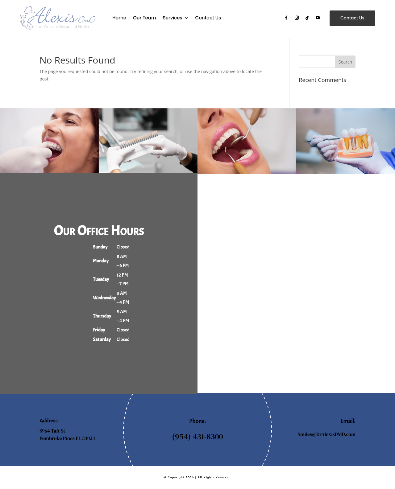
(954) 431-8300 (197, 436)
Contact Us (208, 17)
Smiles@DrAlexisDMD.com (327, 434)
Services (172, 17)
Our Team (144, 17)
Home (119, 17)
